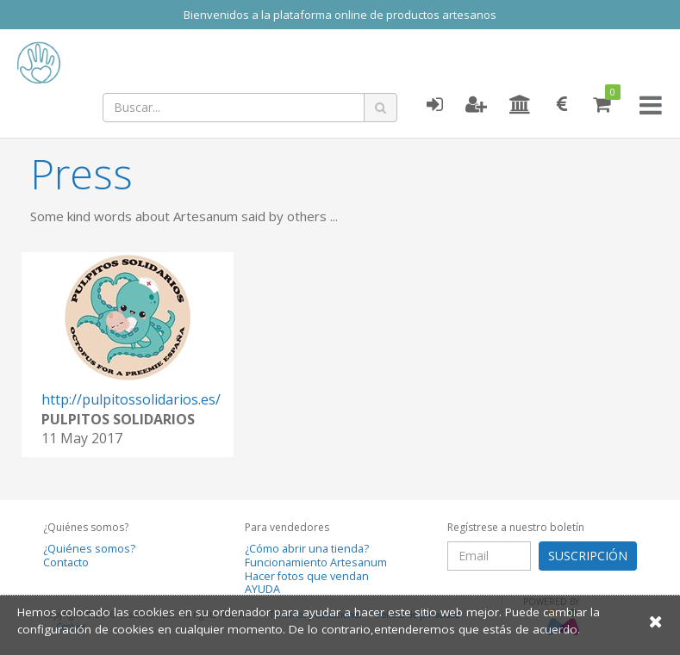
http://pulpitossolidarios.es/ (131, 399)
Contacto (66, 562)
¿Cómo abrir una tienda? (307, 548)
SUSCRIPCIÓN (587, 555)
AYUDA (262, 589)
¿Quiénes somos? (89, 548)
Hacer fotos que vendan (307, 576)
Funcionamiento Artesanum (316, 562)
